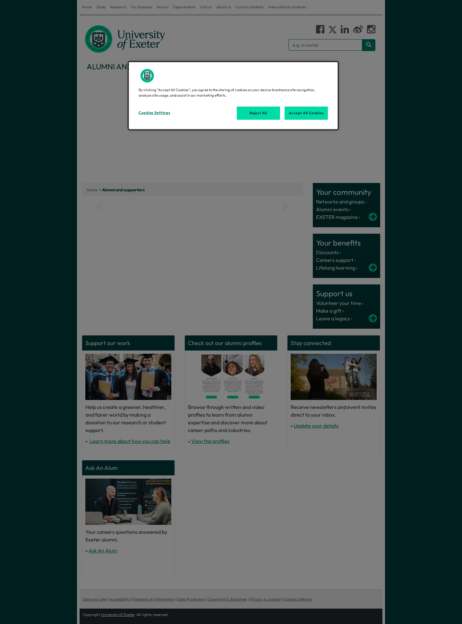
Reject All (258, 113)
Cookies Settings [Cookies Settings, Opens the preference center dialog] (154, 112)
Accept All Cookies (306, 113)
